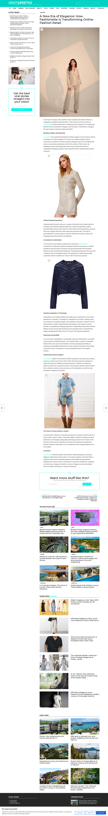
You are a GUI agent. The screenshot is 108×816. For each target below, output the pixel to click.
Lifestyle (43, 583)
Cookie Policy (13, 801)
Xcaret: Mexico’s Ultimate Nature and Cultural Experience (21, 52)
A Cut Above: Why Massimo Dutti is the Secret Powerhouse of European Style (84, 676)
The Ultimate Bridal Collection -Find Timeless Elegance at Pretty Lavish (84, 657)
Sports (79, 8)
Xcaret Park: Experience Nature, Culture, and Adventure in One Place (21, 47)
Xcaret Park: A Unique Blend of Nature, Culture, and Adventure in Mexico (84, 763)
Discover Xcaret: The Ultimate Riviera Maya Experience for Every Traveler (83, 788)
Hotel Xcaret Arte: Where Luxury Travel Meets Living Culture (84, 586)
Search (97, 4)
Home (14, 8)
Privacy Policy (13, 800)
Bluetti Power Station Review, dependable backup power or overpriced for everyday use (52, 531)
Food (46, 8)
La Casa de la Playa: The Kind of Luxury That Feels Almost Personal (53, 587)
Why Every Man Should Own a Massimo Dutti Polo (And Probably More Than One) (84, 639)
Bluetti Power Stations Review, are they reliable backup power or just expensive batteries (84, 531)
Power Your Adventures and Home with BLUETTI (52, 737)
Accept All (101, 812)
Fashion (72, 8)
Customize (78, 812)
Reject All (89, 812)
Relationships (30, 8)
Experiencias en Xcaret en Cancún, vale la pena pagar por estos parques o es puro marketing (84, 559)
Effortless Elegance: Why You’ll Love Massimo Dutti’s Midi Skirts (85, 619)
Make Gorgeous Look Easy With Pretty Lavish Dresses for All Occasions (85, 602)
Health (92, 8)
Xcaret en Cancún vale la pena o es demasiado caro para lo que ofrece (53, 558)
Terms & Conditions (15, 803)
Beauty (39, 8)
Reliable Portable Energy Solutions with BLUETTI (22, 56)
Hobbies (21, 8)
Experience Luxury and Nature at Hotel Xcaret (54, 762)
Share (41, 29)
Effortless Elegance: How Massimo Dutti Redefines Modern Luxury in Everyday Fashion (85, 694)
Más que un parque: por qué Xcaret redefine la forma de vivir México (84, 738)
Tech (57, 8)
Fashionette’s (83, 244)
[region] (54, 811)
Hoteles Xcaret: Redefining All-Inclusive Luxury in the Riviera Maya (53, 788)
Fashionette (47, 124)
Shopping (64, 8)
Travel (51, 8)
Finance (86, 8)
